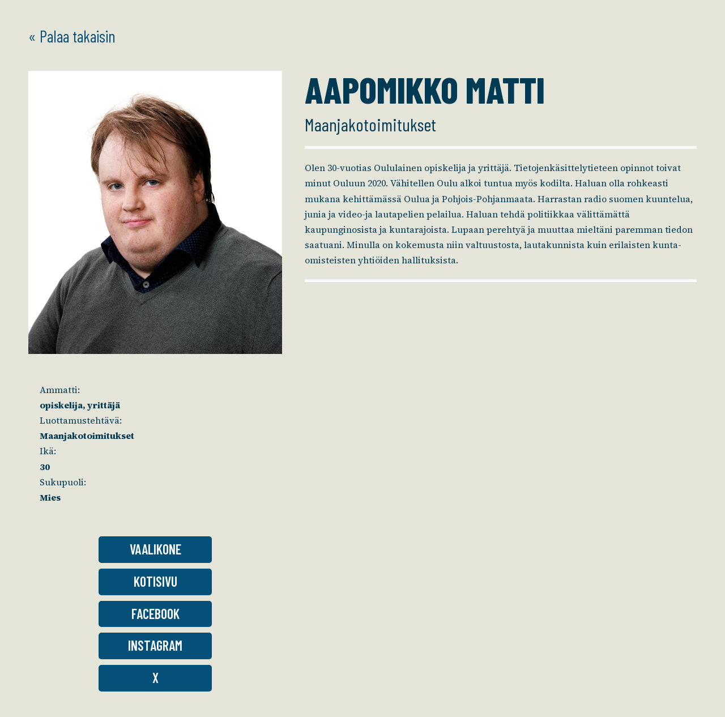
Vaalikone (155, 549)
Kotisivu (155, 581)
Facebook (155, 613)
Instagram (155, 645)
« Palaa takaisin (72, 36)
